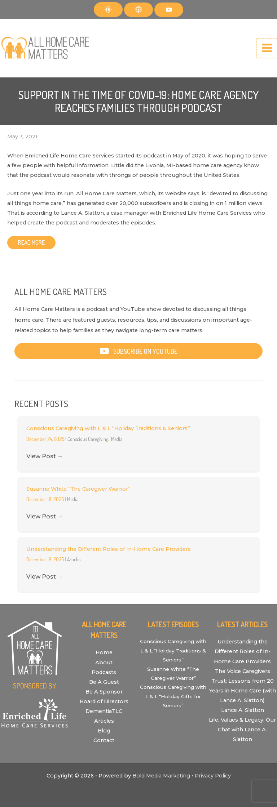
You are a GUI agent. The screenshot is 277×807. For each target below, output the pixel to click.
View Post (44, 456)
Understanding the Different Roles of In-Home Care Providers (108, 549)
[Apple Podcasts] (138, 10)
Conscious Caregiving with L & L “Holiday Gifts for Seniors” (173, 696)
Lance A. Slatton (242, 710)
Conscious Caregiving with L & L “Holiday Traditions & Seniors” (108, 428)
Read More (31, 242)
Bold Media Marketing (161, 775)
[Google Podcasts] (108, 9)
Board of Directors (104, 701)
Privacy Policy (213, 775)
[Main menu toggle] (267, 48)
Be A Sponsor (104, 691)
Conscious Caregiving (87, 439)
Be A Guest (104, 682)
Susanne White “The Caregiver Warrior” (78, 489)
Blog (104, 730)
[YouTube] (168, 10)
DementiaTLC (103, 711)
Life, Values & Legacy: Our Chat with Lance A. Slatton (242, 730)
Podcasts (104, 672)
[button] (138, 351)
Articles (74, 559)
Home (104, 652)
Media (117, 439)
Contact (103, 740)
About (104, 662)
